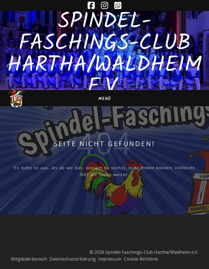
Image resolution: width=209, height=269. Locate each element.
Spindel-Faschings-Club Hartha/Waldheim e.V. (104, 54)
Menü (104, 99)
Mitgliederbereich (29, 259)
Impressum (109, 259)
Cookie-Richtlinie (141, 259)
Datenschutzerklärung (73, 259)
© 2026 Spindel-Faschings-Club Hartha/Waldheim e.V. (144, 252)
